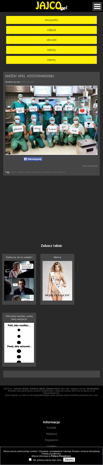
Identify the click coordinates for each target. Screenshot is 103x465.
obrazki (51, 40)
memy (51, 60)
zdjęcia (51, 30)
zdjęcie (20, 172)
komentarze (90, 166)
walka (27, 172)
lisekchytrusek (27, 82)
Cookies (51, 446)
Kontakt (51, 427)
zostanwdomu (58, 172)
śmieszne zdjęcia (37, 389)
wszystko (51, 20)
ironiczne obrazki (21, 389)
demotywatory (93, 389)
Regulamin (51, 440)
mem (13, 172)
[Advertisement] (51, 209)
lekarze (47, 172)
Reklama (51, 433)
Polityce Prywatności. (61, 456)
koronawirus (37, 172)
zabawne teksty (53, 389)
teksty (51, 50)
